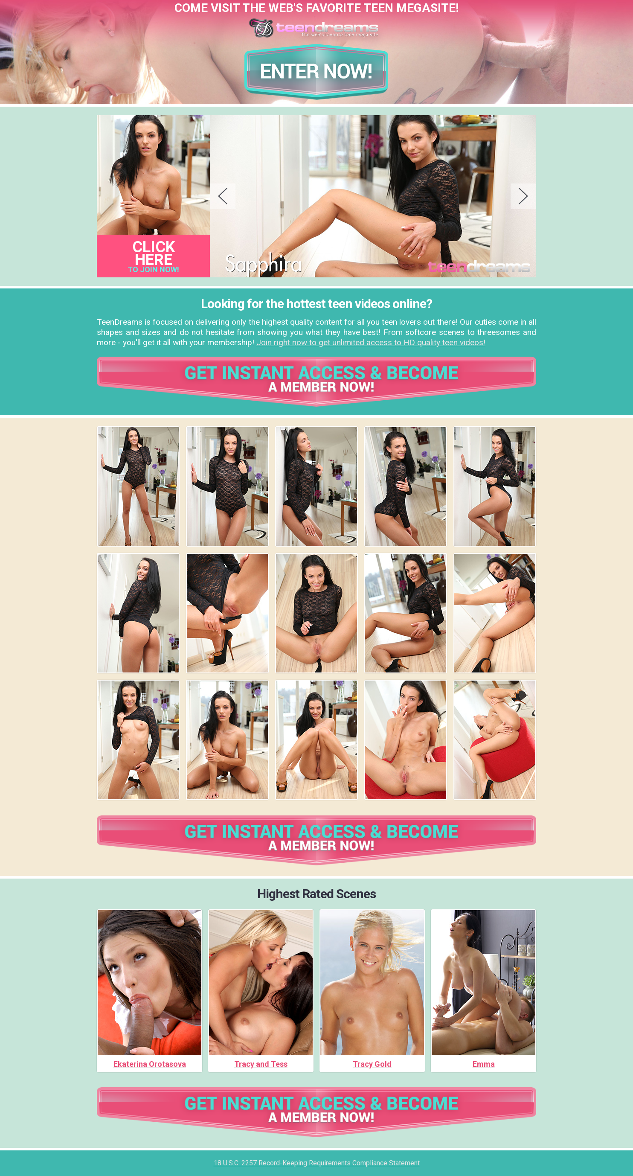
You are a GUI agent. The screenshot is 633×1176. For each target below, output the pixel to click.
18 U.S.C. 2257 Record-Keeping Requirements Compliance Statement (317, 1163)
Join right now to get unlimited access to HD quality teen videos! (370, 342)
